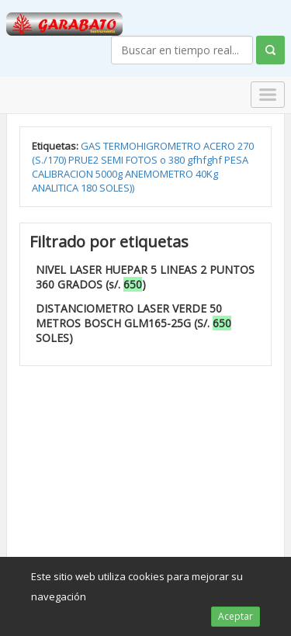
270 (245, 146)
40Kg (207, 174)
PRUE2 (84, 160)
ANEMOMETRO (160, 174)
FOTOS (143, 160)
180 (90, 188)
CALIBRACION (63, 174)
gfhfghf (205, 160)
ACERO (220, 146)
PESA (236, 160)
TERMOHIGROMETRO (153, 146)
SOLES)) (116, 188)
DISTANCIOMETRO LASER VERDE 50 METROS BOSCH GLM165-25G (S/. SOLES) (133, 323)
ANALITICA (56, 188)
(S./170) (50, 160)
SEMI (113, 160)
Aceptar (235, 616)
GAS (92, 146)
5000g (110, 174)
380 (177, 160)
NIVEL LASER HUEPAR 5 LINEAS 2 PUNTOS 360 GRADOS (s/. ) (145, 277)
